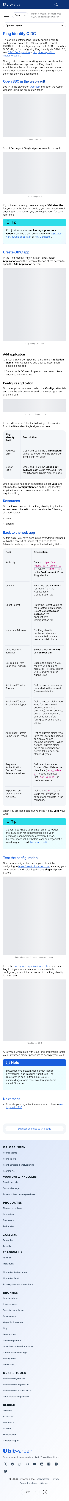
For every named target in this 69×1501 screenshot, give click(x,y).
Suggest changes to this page (34, 1128)
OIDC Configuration (19, 52)
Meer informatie (39, 842)
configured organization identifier (32, 966)
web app (35, 86)
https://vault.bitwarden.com (34, 866)
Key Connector (43, 236)
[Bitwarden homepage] (17, 1451)
